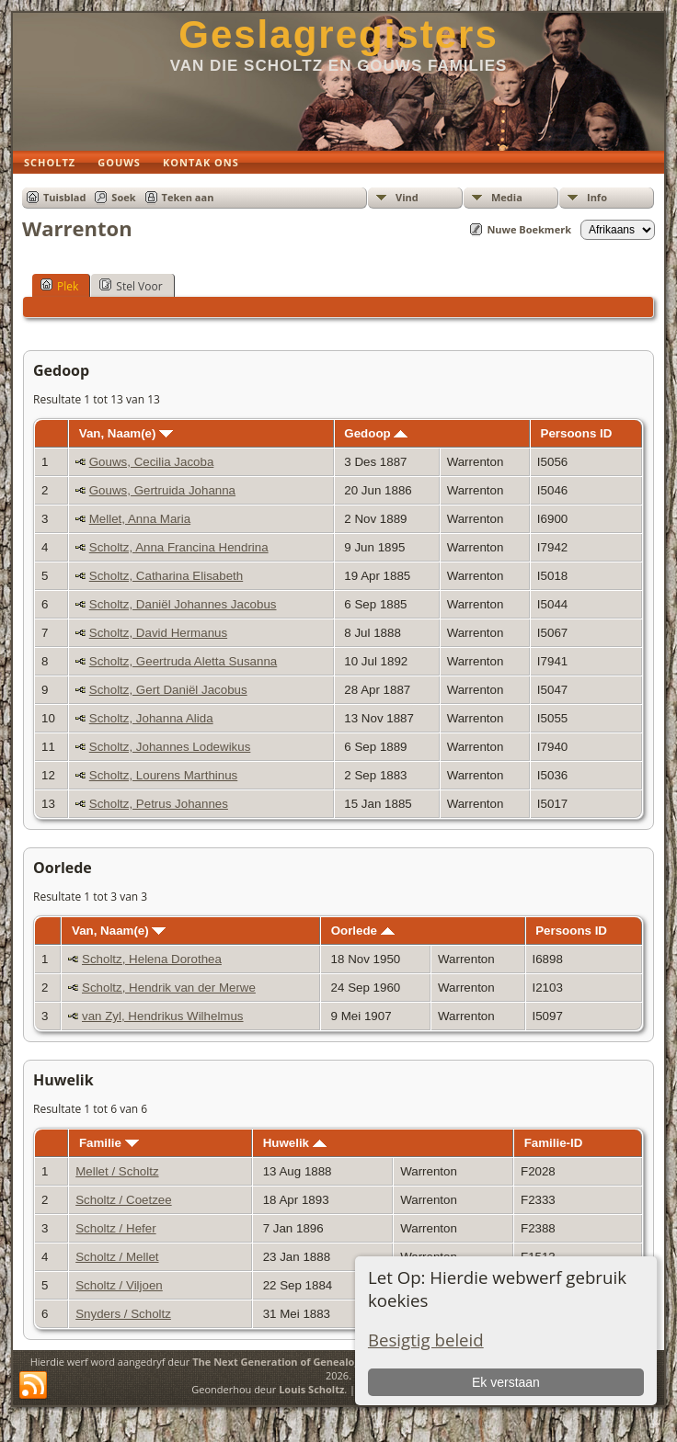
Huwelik (295, 1143)
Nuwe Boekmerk (529, 229)
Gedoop (375, 433)
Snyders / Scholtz (123, 1314)
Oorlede (363, 930)
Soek (123, 197)
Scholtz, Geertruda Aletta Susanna (183, 661)
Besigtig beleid (426, 1339)
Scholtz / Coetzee (123, 1200)
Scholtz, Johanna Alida (151, 718)
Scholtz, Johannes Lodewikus (170, 747)
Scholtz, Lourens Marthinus (163, 775)
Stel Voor (130, 286)
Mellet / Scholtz (116, 1171)
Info (597, 197)
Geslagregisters (338, 34)
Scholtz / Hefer (115, 1228)
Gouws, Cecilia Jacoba (151, 462)
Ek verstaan (506, 1382)
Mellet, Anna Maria (139, 519)
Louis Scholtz (311, 1389)
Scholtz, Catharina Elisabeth (166, 576)
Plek (59, 286)
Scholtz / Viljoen (119, 1285)
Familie (109, 1143)
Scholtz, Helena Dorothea (152, 959)
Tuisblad (64, 197)
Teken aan (188, 197)
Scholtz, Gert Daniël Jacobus (168, 690)
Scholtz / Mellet (116, 1257)
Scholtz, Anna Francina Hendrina (179, 547)
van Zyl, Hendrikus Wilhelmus (163, 1016)
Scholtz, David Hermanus (158, 633)
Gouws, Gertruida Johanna (162, 490)
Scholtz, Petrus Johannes (158, 804)
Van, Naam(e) (126, 433)
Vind (407, 197)
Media (506, 197)
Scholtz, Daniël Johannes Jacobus (183, 604)
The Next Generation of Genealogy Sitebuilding (310, 1361)
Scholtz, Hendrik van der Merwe (169, 987)
